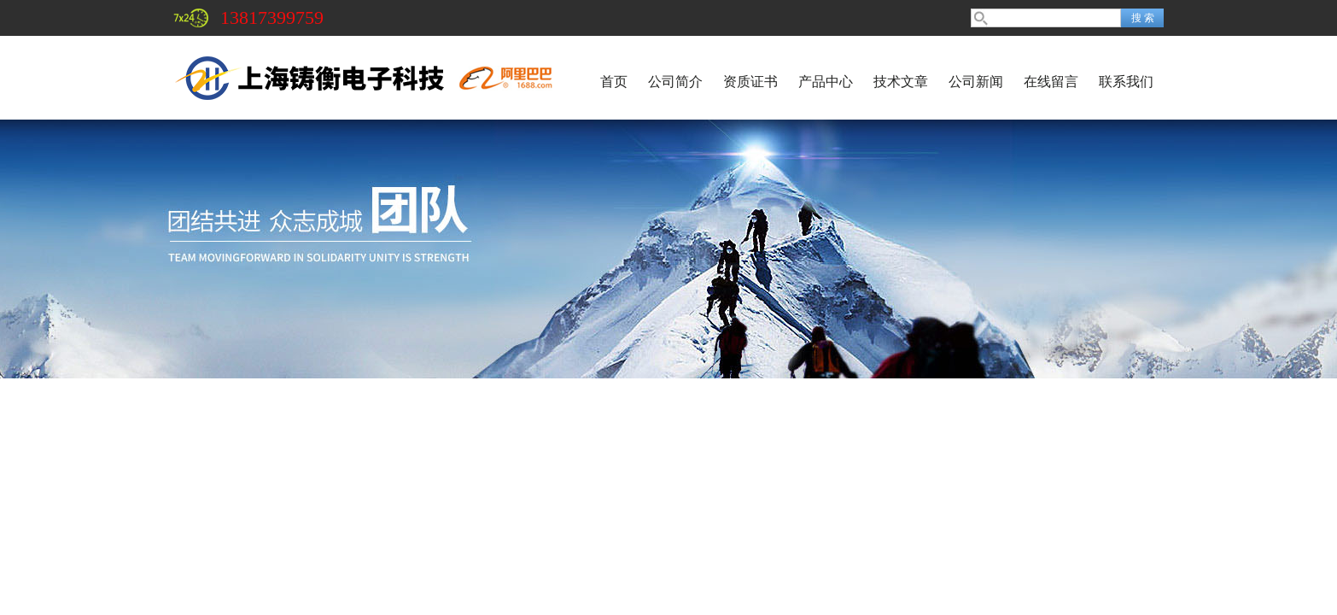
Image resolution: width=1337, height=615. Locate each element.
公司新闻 (976, 81)
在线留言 (1051, 81)
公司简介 (675, 81)
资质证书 (750, 81)
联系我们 (1126, 81)
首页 (614, 81)
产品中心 (825, 81)
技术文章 (900, 81)
